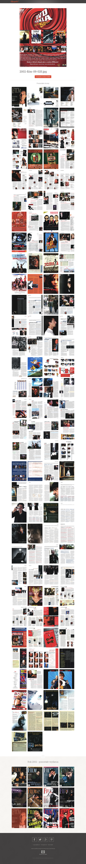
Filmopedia (16, 2)
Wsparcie (44, 845)
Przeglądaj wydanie (43, 76)
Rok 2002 (32, 761)
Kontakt (50, 845)
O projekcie (36, 845)
